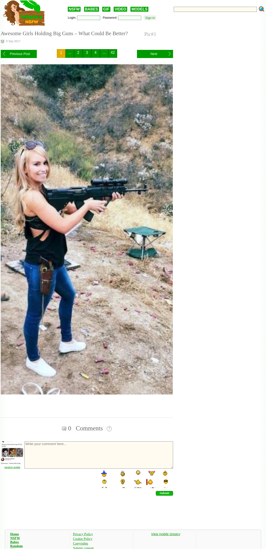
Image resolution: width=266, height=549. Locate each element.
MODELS (139, 9)
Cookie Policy (82, 539)
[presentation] (59, 479)
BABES (91, 9)
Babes (14, 542)
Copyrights (80, 543)
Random (16, 546)
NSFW (74, 9)
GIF (106, 9)
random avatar (12, 467)
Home (14, 534)
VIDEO (120, 9)
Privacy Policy (83, 534)
